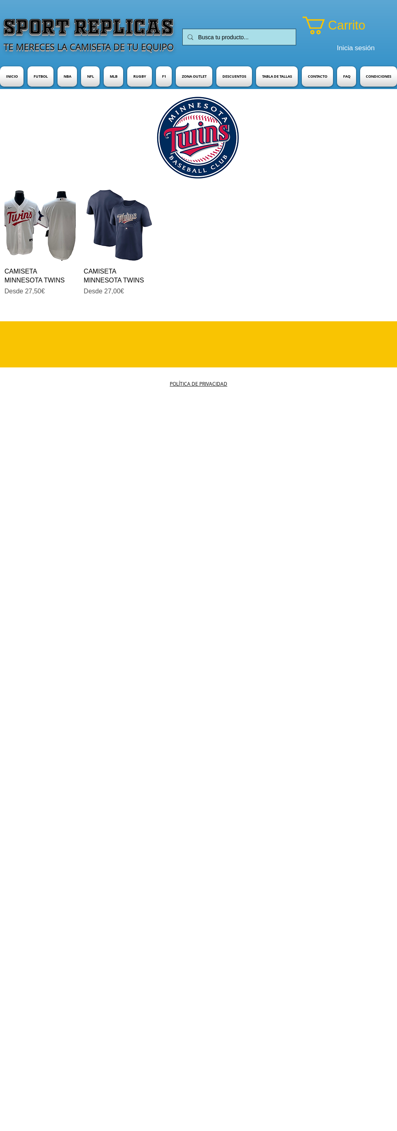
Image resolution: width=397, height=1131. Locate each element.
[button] (345, 25)
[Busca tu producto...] (238, 37)
